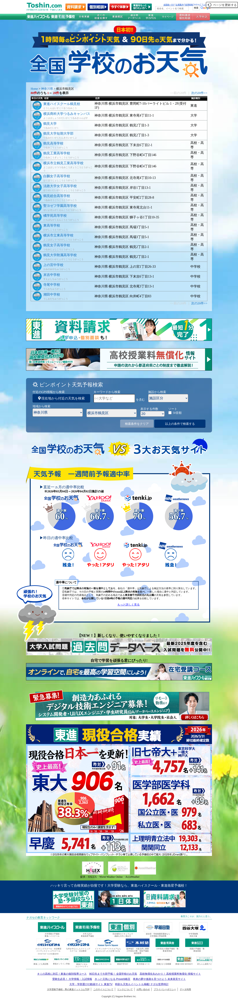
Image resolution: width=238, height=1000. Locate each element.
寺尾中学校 (51, 284)
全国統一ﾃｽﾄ (168, 5)
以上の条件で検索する (180, 423)
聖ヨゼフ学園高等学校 (60, 206)
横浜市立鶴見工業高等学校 (63, 163)
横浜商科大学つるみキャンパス (66, 114)
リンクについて (125, 989)
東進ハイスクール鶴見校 (61, 104)
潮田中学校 (51, 294)
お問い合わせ (143, 989)
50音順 (177, 412)
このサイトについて (103, 989)
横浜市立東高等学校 (58, 235)
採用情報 (189, 5)
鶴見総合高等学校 (56, 196)
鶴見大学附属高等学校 (60, 255)
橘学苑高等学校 (55, 215)
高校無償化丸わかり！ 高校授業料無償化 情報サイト (170, 973)
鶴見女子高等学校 (56, 245)
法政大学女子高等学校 (60, 186)
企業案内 (180, 5)
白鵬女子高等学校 (56, 176)
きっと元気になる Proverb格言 (113, 978)
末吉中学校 (51, 275)
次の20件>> (199, 93)
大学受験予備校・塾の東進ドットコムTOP (68, 989)
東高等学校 (51, 225)
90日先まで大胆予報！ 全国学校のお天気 (113, 973)
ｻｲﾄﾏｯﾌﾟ (198, 5)
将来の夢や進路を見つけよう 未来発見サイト (159, 978)
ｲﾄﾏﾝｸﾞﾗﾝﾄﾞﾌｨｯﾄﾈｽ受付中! (48, 954)
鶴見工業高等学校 (56, 153)
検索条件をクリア (137, 423)
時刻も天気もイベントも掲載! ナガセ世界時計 (142, 984)
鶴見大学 (50, 123)
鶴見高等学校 (53, 143)
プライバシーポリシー (165, 989)
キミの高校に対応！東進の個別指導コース (62, 973)
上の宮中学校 (53, 265)
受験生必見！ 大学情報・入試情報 (72, 978)
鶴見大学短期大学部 (58, 133)
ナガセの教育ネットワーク (43, 917)
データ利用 (185, 989)
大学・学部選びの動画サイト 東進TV (90, 984)
